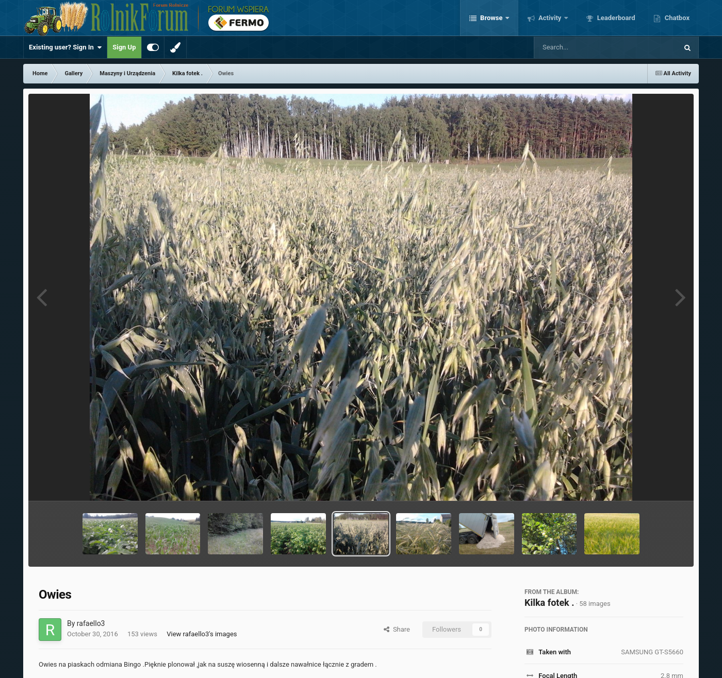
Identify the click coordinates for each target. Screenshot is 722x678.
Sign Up (124, 47)
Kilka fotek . (549, 602)
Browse (491, 18)
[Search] (579, 47)
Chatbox (676, 18)
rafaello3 (91, 623)
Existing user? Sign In (65, 47)
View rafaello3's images (202, 634)
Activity (550, 18)
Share (397, 629)
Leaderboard (615, 18)
